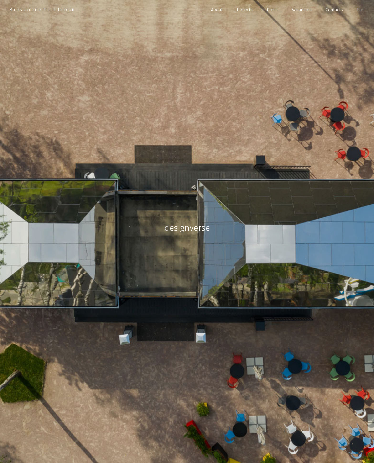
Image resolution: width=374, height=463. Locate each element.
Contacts (334, 9)
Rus (360, 9)
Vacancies (302, 9)
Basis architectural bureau (42, 9)
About (217, 9)
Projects (245, 9)
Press (272, 9)
